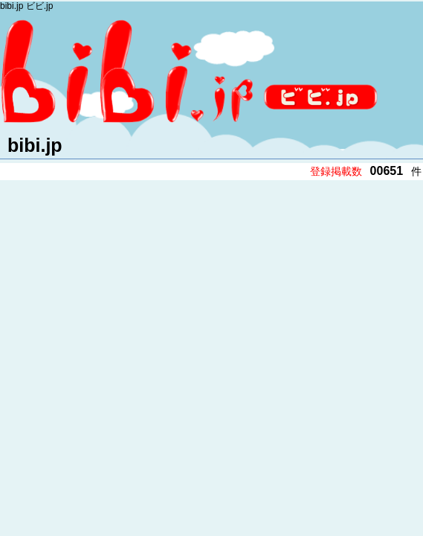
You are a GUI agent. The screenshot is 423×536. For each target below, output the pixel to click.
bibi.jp (34, 145)
